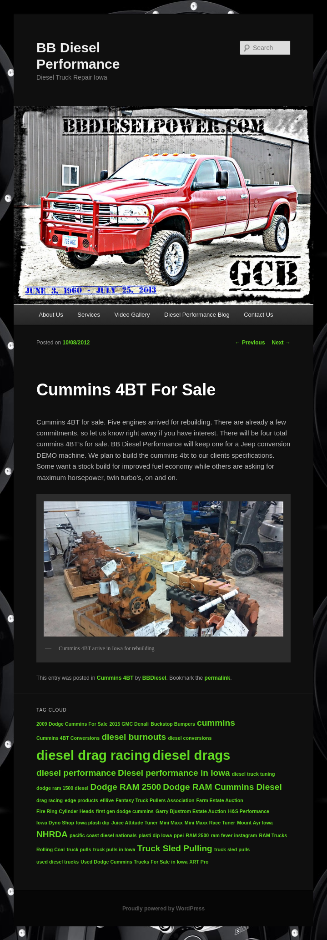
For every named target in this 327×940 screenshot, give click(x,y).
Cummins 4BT (115, 678)
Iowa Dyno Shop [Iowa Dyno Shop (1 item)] (55, 822)
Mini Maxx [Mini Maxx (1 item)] (171, 822)
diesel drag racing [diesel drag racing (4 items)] (93, 755)
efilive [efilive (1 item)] (107, 800)
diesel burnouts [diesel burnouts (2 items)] (133, 737)
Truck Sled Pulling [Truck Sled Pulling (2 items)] (174, 848)
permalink (218, 678)
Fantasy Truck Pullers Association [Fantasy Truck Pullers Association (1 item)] (155, 800)
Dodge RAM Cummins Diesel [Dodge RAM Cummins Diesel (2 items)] (222, 787)
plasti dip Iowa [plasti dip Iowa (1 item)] (155, 835)
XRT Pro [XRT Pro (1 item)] (199, 861)
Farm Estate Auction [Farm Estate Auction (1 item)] (219, 800)
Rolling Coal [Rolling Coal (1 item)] (50, 849)
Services (88, 314)
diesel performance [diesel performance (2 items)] (76, 773)
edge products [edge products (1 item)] (81, 800)
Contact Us (258, 314)
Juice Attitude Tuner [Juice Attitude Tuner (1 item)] (134, 822)
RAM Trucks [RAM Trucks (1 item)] (273, 835)
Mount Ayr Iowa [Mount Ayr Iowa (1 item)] (255, 822)
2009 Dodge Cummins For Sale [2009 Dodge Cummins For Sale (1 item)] (71, 724)
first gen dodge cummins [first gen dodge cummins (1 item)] (125, 811)
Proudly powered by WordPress (163, 908)
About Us (51, 314)
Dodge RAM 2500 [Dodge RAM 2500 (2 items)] (126, 787)
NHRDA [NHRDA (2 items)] (52, 834)
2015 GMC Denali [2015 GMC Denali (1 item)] (129, 724)
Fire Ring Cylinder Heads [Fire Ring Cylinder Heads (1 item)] (65, 811)
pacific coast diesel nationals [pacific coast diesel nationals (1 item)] (103, 835)
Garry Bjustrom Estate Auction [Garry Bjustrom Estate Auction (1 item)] (191, 811)
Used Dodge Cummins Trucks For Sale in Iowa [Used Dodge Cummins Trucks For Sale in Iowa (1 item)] (133, 861)
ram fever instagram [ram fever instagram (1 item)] (234, 835)
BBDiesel (154, 678)
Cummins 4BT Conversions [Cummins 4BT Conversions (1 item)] (68, 738)
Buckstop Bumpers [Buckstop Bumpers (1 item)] (173, 724)
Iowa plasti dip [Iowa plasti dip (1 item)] (92, 822)
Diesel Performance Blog (197, 314)
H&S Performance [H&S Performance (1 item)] (248, 811)
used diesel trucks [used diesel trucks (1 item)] (57, 861)
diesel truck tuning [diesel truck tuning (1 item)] (253, 774)
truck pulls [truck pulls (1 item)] (78, 849)
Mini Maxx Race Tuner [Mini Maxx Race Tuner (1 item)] (210, 822)
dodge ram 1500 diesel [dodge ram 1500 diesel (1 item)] (62, 788)
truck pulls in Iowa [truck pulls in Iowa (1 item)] (114, 849)
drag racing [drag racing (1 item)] (49, 800)
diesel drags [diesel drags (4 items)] (191, 755)
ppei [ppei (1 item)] (179, 835)
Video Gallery (132, 314)
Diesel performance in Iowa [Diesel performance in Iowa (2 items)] (174, 773)
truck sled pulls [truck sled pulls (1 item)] (232, 849)
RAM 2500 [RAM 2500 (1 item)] (197, 835)
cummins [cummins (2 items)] (216, 723)
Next (281, 342)
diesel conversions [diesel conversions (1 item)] (189, 738)
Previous (250, 342)
